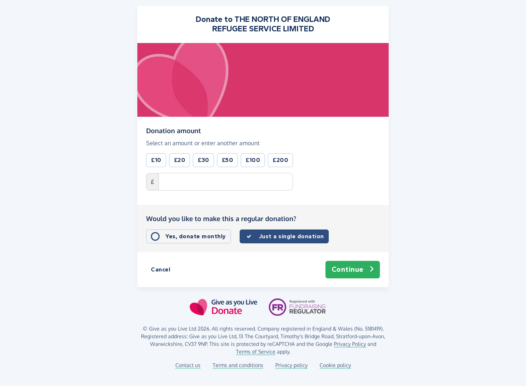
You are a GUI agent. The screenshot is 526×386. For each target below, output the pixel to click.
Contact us (188, 365)
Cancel (160, 269)
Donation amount (173, 130)
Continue (353, 269)
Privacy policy (291, 365)
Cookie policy (335, 365)
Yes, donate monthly (195, 236)
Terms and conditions (238, 365)
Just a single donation (291, 236)
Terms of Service (255, 351)
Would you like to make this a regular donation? (221, 219)
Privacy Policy (350, 344)
